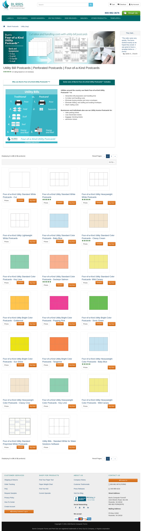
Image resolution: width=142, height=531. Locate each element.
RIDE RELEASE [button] (71, 18)
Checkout (122, 4)
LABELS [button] (10, 18)
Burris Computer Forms (79, 524)
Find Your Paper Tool (46, 480)
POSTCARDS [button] (22, 18)
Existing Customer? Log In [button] (19, 511)
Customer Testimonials (81, 484)
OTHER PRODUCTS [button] (99, 18)
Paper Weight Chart (46, 484)
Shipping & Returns (11, 480)
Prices (6, 200)
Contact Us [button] (123, 480)
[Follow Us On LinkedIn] (88, 507)
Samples (20, 200)
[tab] (31, 82)
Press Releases (79, 489)
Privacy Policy (9, 498)
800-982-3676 (112, 13)
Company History (80, 480)
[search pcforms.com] (91, 5)
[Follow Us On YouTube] (80, 507)
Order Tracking (9, 484)
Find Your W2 (43, 489)
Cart (112, 4)
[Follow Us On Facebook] (76, 507)
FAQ (6, 489)
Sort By (111, 162)
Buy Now (32, 201)
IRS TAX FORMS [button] (54, 18)
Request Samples (10, 493)
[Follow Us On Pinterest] (84, 507)
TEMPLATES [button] (115, 18)
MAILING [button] (84, 18)
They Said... (130, 33)
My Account (134, 4)
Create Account (9, 506)
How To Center (9, 502)
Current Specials (45, 493)
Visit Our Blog (78, 493)
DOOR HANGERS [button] (38, 18)
